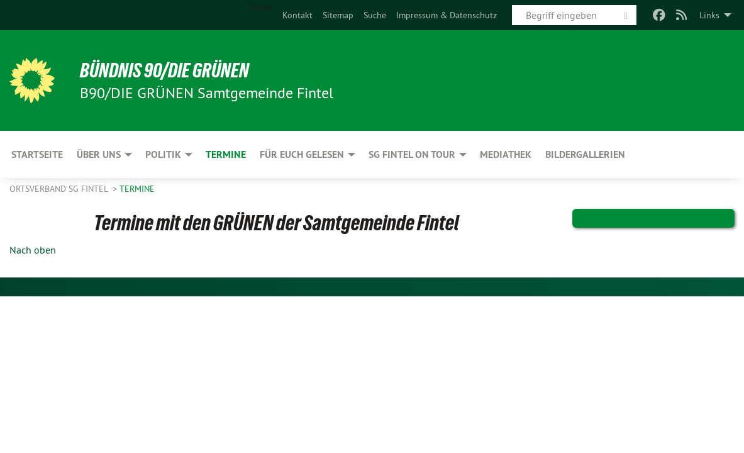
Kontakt (297, 15)
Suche (375, 15)
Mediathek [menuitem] (505, 154)
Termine (137, 188)
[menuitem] (297, 15)
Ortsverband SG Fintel (59, 188)
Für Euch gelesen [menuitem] (302, 154)
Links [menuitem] (709, 15)
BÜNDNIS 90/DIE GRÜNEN (164, 70)
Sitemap (338, 15)
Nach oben (32, 249)
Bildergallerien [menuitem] (585, 154)
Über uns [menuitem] (99, 154)
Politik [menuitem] (163, 154)
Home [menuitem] (261, 7)
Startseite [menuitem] (37, 154)
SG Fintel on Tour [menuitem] (412, 154)
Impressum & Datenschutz (446, 15)
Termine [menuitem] (226, 154)
